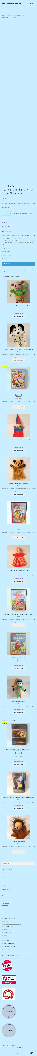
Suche (18, 1053)
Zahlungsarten (7, 932)
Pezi (31, 213)
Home (5, 935)
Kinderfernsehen (23, 213)
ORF (29, 213)
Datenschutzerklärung (9, 918)
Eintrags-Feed (5, 901)
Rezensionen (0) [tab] (6, 226)
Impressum (6, 921)
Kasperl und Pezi (15, 213)
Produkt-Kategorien (9, 943)
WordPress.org (5, 905)
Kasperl (9, 213)
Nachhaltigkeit (7, 949)
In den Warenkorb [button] (18, 316)
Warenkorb (29, 1052)
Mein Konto (6, 1053)
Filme (15, 15)
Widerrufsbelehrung (8, 926)
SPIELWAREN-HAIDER (12, 3)
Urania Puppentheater (7, 215)
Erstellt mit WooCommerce (21, 1047)
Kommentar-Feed (5, 903)
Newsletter (6, 940)
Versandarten (7, 929)
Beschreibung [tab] (5, 222)
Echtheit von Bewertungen (10, 946)
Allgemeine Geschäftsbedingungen (12, 924)
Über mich (6, 938)
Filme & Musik (9, 15)
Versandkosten (7, 205)
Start (4, 15)
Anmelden (4, 900)
